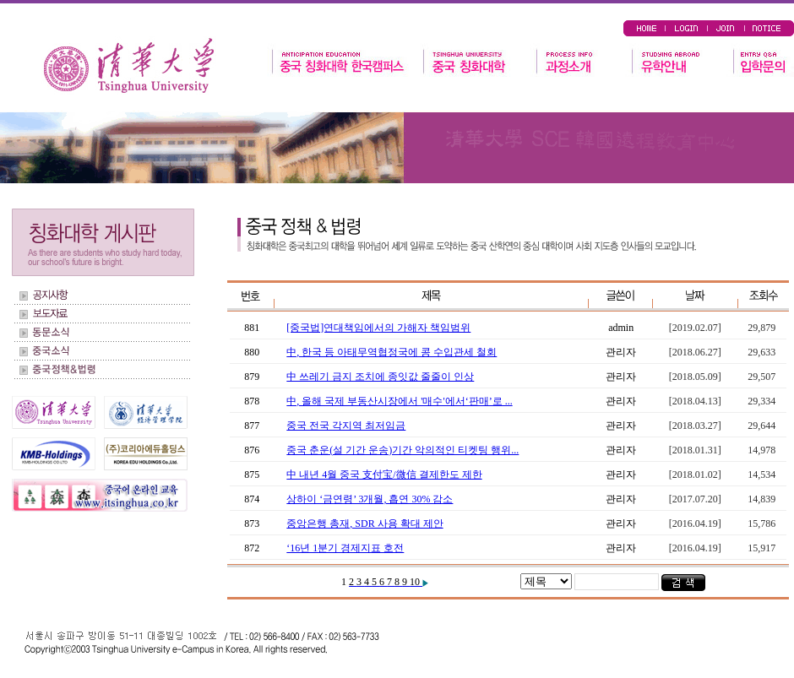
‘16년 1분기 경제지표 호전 (345, 548)
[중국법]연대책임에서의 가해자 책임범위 (378, 328)
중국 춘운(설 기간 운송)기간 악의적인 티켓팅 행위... (402, 450)
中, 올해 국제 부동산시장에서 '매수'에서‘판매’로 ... (399, 401)
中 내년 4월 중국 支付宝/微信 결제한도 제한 (383, 474)
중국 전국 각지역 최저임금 (345, 425)
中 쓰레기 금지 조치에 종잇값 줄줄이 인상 (380, 376)
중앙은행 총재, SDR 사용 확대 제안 (364, 523)
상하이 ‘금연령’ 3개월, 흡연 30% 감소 (369, 499)
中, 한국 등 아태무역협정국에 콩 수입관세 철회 (391, 352)
